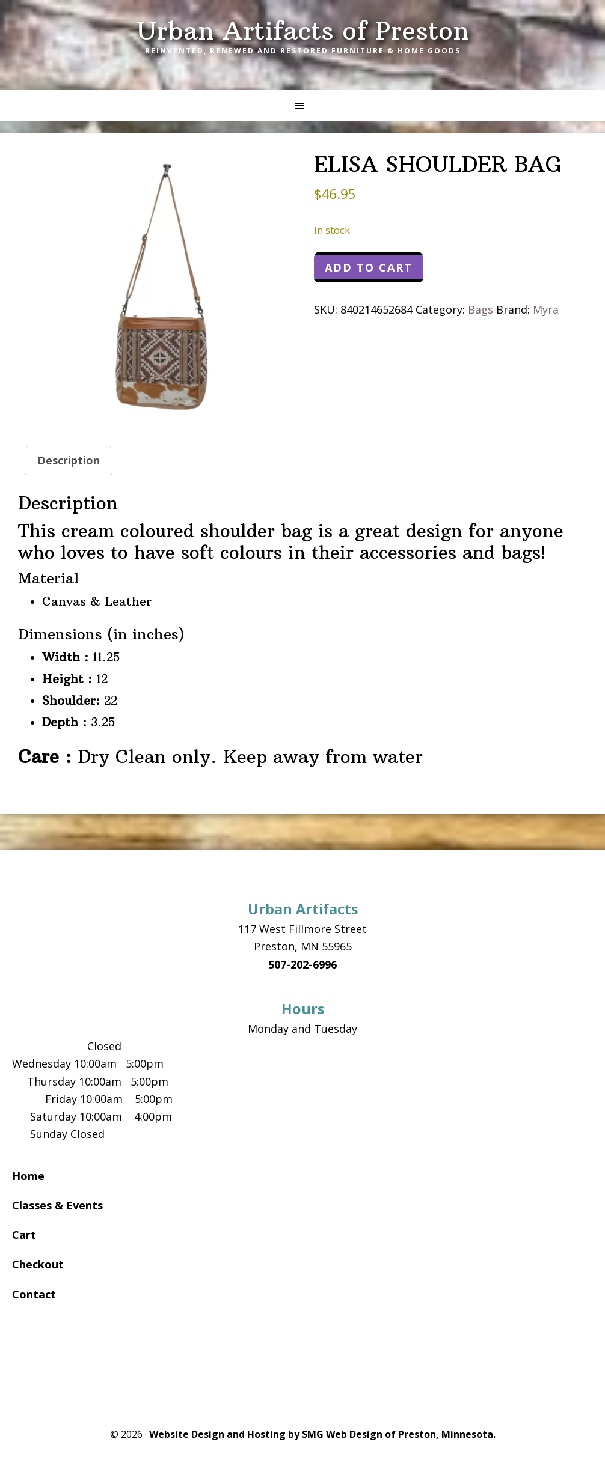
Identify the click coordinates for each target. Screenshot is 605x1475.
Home (28, 1176)
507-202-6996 (302, 964)
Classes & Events (57, 1205)
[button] (302, 105)
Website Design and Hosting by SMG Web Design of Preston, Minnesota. (322, 1434)
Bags (480, 309)
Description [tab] (68, 460)
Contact (34, 1294)
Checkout (38, 1264)
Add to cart (369, 267)
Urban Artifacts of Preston (303, 30)
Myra (546, 309)
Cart (24, 1234)
